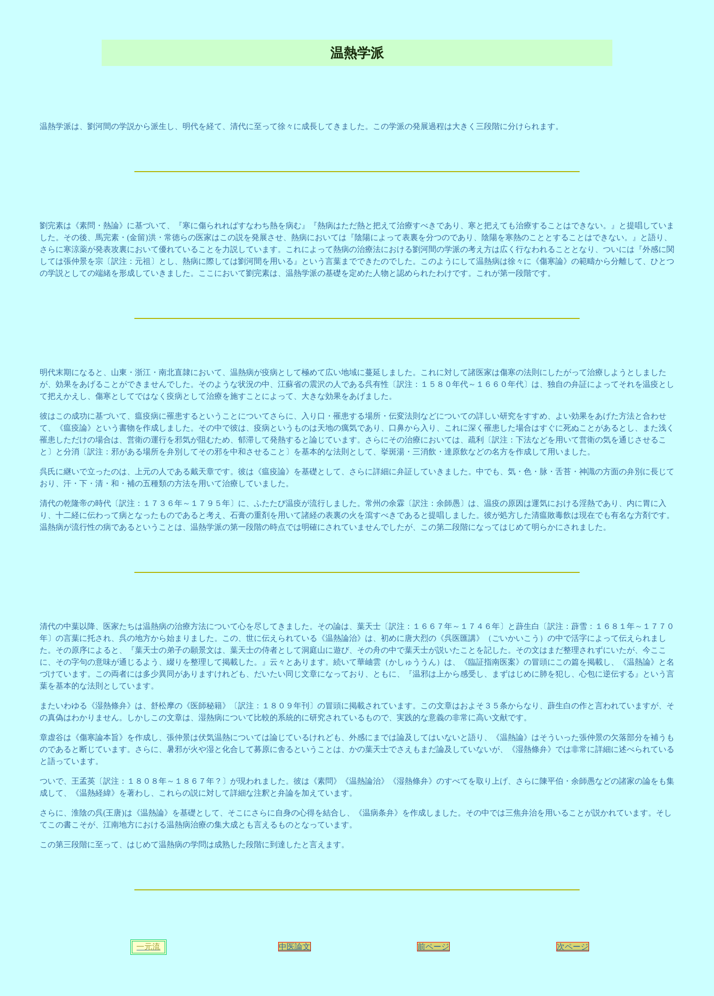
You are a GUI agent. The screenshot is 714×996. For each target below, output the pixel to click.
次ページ (573, 946)
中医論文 (294, 946)
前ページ (433, 946)
